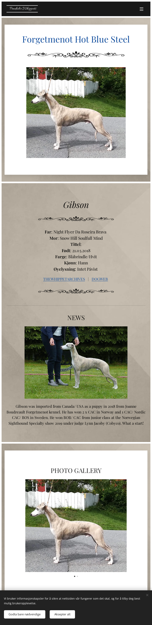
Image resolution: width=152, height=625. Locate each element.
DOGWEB (100, 278)
